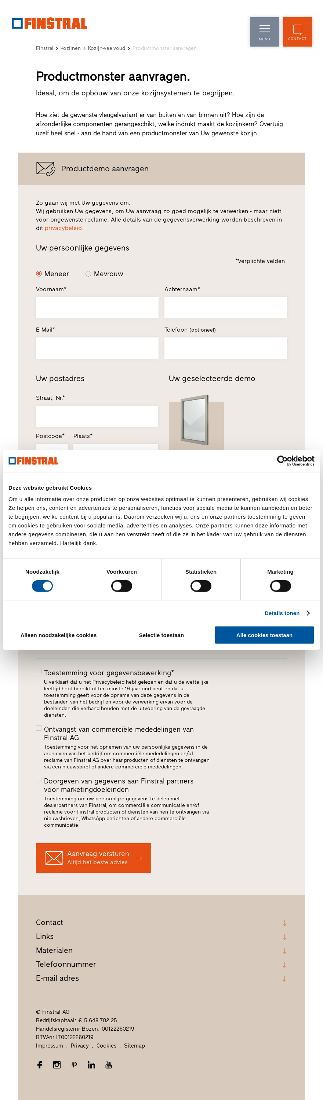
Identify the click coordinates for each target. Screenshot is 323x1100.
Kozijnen (71, 48)
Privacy (80, 1045)
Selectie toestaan (161, 635)
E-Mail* (45, 329)
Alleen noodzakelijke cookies (59, 635)
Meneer (56, 274)
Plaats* (82, 435)
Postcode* (50, 435)
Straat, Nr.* (50, 397)
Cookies (106, 1045)
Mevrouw (108, 274)
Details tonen (282, 613)
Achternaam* (182, 289)
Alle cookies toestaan (264, 635)
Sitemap (134, 1045)
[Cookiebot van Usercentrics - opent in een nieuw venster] (282, 460)
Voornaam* (51, 289)
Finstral (44, 48)
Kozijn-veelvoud (106, 48)
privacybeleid (63, 227)
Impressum (49, 1045)
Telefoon (190, 329)
